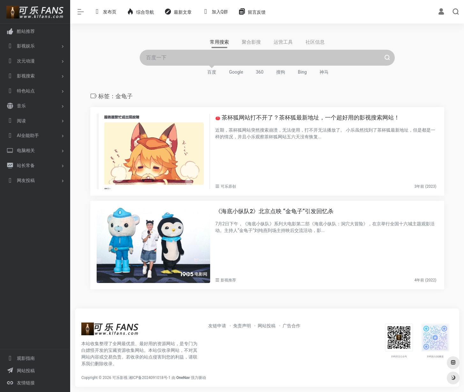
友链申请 (217, 325)
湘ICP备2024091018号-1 (150, 377)
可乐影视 (120, 377)
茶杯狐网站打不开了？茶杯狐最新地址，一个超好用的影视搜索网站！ (308, 117)
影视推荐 (228, 280)
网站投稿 (267, 325)
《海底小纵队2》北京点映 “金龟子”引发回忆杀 (274, 211)
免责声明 (242, 325)
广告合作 (291, 325)
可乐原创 (228, 186)
